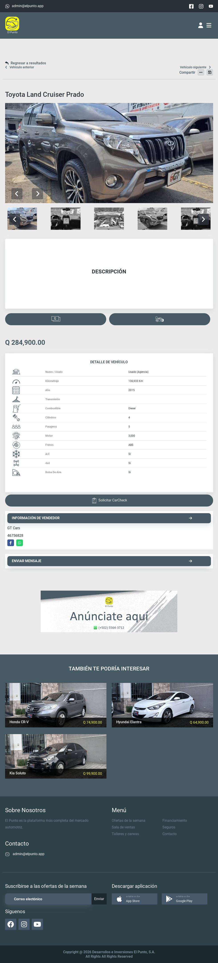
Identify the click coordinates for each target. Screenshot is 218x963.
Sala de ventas (123, 827)
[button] (37, 193)
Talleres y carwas (125, 834)
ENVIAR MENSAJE (102, 561)
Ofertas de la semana (128, 820)
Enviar (99, 899)
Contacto (169, 834)
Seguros (168, 827)
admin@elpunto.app (28, 6)
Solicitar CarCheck (109, 500)
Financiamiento (174, 820)
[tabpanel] (109, 274)
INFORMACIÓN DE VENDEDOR (102, 518)
